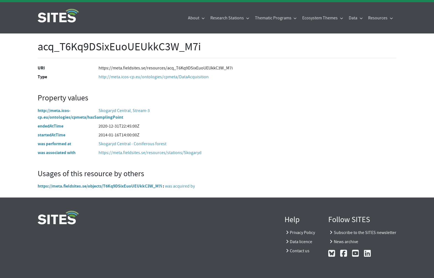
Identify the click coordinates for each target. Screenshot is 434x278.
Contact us (299, 251)
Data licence (301, 242)
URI (41, 68)
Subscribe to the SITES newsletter (365, 232)
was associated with (57, 152)
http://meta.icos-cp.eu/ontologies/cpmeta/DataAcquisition (154, 77)
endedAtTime (50, 126)
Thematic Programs (273, 18)
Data (353, 18)
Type (42, 77)
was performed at (54, 144)
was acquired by (180, 186)
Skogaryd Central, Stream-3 (124, 110)
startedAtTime (51, 135)
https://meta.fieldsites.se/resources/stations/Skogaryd (150, 152)
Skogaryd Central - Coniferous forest (132, 144)
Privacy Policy (302, 232)
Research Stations (227, 18)
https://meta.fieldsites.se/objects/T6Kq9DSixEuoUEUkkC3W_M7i (100, 186)
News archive (346, 242)
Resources (378, 18)
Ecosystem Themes (320, 18)
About (194, 18)
